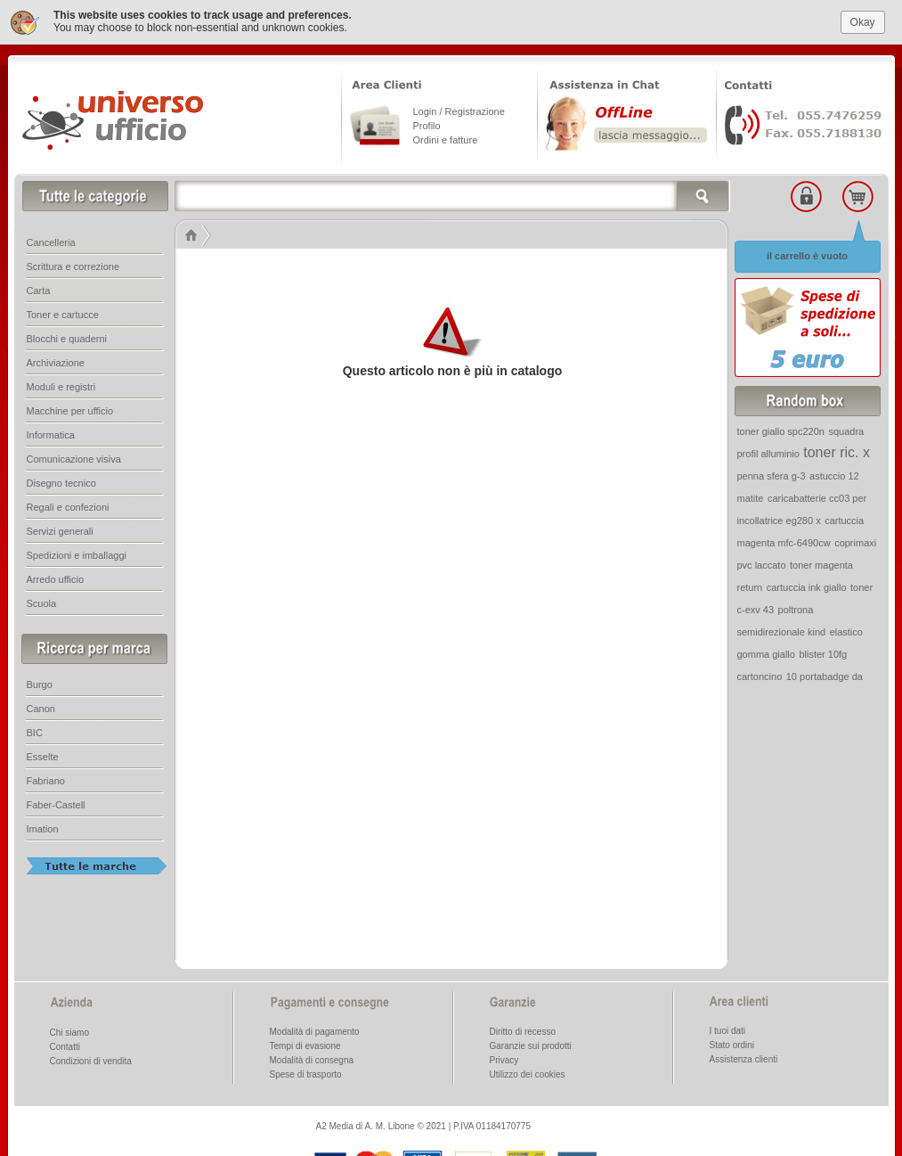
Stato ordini (732, 1040)
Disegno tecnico (61, 478)
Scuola (42, 599)
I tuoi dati (728, 1026)
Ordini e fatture (445, 135)
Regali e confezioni (68, 502)
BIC (35, 728)
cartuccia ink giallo (807, 583)
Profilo (427, 121)
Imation (43, 824)
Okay (862, 17)
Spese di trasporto (306, 1070)
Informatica (51, 430)
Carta (39, 286)
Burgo (40, 680)
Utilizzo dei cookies (527, 1070)
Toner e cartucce (63, 310)
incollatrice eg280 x (779, 516)
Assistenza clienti (744, 1055)
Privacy (504, 1056)
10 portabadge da (824, 672)
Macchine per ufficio (70, 406)
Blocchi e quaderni (67, 334)
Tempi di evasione (305, 1041)
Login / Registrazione (459, 107)
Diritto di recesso (523, 1027)
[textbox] (452, 192)
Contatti (65, 1042)
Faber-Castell (56, 800)
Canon (41, 704)
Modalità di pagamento (315, 1027)
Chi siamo (69, 1028)
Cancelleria (51, 238)
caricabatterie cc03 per (817, 493)
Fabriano (46, 776)
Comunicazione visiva (74, 454)
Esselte (43, 752)
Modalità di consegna (312, 1056)
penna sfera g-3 (771, 471)
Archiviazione (56, 358)
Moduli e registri (61, 382)
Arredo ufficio (56, 575)
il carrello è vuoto (807, 251)
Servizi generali (60, 526)
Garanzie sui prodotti (531, 1041)
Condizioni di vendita (91, 1057)
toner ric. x (836, 447)
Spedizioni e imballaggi (77, 550)
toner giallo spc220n (781, 427)
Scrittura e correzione (73, 262)
